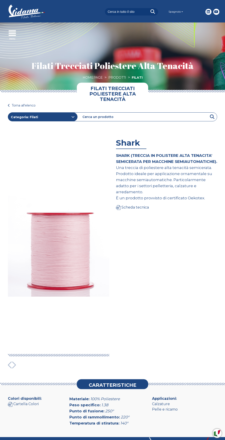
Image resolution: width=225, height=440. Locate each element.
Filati (137, 78)
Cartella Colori (23, 376)
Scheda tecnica (132, 207)
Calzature (161, 376)
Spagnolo (174, 11)
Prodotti (117, 78)
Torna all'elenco (22, 105)
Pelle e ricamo (165, 381)
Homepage (93, 78)
